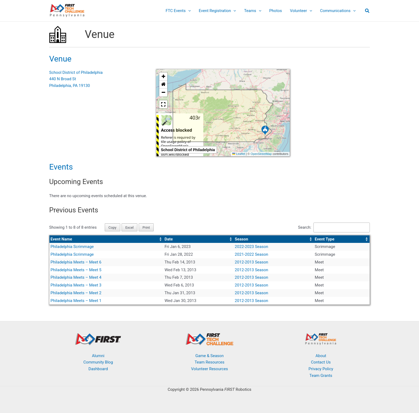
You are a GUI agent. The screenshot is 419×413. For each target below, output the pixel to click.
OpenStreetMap (261, 153)
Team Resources (209, 362)
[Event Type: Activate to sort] (342, 239)
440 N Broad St (62, 79)
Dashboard (98, 368)
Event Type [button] (324, 239)
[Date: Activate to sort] (199, 239)
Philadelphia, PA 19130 (69, 85)
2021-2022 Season (251, 254)
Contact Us (321, 362)
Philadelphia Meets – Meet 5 (76, 269)
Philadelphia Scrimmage (72, 246)
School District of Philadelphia (76, 72)
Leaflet (238, 153)
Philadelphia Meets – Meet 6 (76, 262)
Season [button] (241, 239)
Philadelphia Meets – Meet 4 (76, 277)
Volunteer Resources (209, 368)
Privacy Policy (320, 368)
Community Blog (98, 362)
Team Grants (320, 375)
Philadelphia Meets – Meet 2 (76, 292)
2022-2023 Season (251, 246)
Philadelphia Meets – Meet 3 (76, 285)
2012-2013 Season (251, 262)
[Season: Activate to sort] (274, 239)
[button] (188, 10)
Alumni (98, 355)
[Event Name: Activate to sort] (106, 239)
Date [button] (169, 239)
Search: (304, 227)
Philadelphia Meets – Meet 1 (76, 300)
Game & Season (209, 355)
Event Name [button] (61, 239)
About (321, 355)
